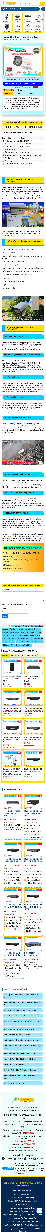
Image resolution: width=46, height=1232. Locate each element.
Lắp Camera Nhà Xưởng (33, 1215)
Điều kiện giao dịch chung (30, 1110)
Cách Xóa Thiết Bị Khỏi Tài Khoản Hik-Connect (20, 1070)
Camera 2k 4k (16, 655)
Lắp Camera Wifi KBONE (13, 1225)
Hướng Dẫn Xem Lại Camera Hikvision (17, 1035)
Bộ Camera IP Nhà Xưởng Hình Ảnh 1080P (17, 645)
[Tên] (18, 604)
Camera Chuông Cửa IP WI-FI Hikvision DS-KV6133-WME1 (12, 679)
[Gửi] (5, 616)
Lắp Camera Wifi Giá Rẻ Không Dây (22, 1218)
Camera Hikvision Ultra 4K (30, 37)
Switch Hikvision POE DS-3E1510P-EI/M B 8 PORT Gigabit (32, 679)
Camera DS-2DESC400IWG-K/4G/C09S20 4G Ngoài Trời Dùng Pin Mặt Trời (12, 771)
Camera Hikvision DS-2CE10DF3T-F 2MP (15, 39)
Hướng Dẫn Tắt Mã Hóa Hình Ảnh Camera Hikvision (21, 1040)
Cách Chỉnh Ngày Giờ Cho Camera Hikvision (19, 1029)
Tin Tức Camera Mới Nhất (16, 989)
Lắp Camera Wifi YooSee (31, 1222)
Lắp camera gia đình (22, 1204)
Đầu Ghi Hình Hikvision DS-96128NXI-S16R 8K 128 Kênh (12, 740)
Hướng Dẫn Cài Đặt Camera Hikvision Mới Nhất (20, 1053)
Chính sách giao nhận (30, 1107)
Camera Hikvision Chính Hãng (14, 1083)
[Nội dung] (23, 596)
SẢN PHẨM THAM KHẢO (30, 655)
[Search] (29, 3)
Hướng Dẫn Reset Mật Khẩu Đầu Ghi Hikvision (20, 1059)
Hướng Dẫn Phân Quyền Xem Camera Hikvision (20, 1016)
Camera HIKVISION (15, 1201)
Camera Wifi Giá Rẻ (12, 1222)
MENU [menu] (38, 9)
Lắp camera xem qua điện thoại (23, 1208)
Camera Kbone (16, 626)
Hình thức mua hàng (14, 1107)
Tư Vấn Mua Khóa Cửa (33, 1225)
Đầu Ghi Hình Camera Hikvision (14, 1064)
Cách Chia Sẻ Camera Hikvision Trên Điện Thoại (20, 1010)
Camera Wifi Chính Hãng (10, 37)
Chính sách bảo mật (13, 1110)
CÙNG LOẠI (5, 655)
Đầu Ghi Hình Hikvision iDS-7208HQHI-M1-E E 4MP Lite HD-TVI (33, 907)
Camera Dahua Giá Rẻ (22, 1194)
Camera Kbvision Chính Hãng (23, 1198)
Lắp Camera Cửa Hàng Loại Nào (22, 1211)
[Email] (18, 608)
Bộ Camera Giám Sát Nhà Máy (18, 639)
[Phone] (18, 612)
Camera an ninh (31, 1201)
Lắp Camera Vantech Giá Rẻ (22, 1191)
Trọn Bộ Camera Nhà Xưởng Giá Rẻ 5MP (29, 642)
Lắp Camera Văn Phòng (12, 1215)
